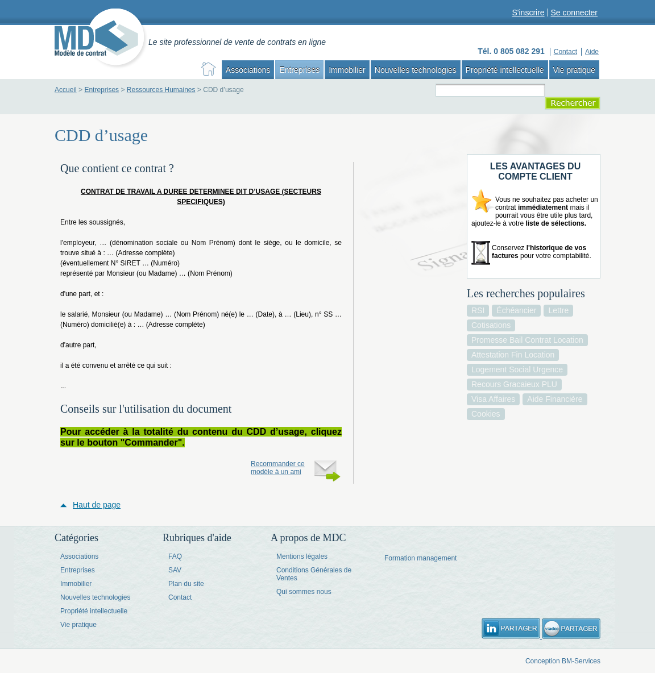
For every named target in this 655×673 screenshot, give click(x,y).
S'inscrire (528, 12)
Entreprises (299, 69)
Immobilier (347, 69)
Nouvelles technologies (416, 69)
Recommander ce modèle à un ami (278, 468)
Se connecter (574, 12)
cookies (485, 413)
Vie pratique (574, 69)
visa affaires (493, 399)
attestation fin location (512, 354)
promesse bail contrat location (527, 339)
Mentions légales (302, 556)
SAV (174, 570)
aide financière (554, 399)
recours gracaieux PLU (514, 384)
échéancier (516, 310)
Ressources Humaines (161, 90)
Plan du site (186, 584)
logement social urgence (517, 369)
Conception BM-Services (562, 661)
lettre (558, 310)
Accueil (66, 90)
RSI (477, 310)
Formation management (420, 558)
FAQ (175, 556)
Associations (248, 69)
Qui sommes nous (303, 592)
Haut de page (97, 504)
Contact (180, 597)
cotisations (491, 325)
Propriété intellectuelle (505, 69)
